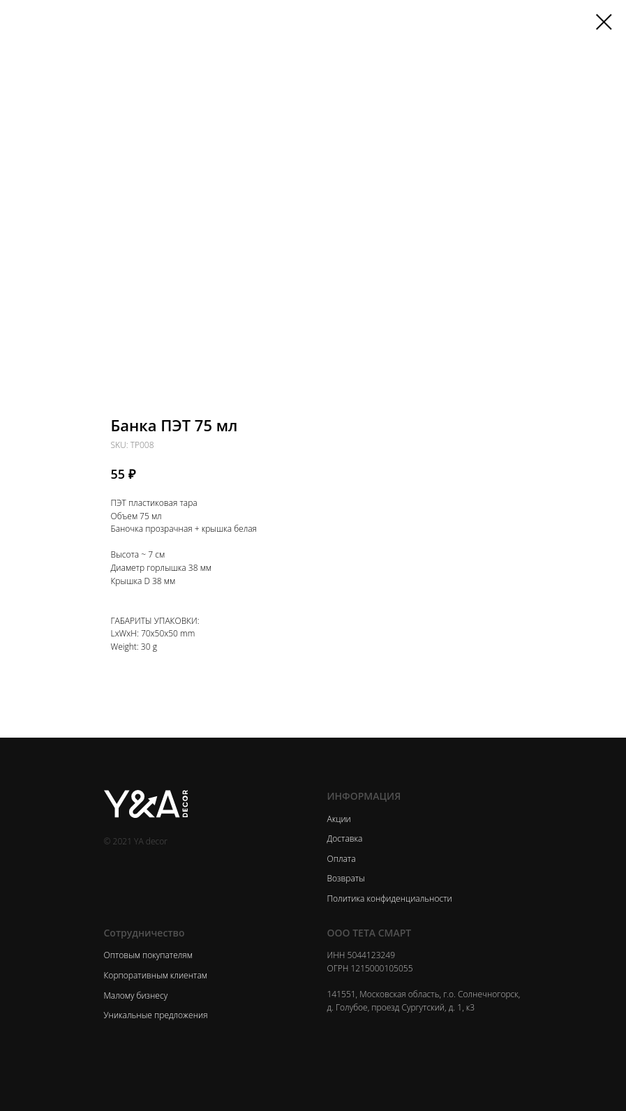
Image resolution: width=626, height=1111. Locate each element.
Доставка (345, 838)
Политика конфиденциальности (389, 898)
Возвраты (346, 878)
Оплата (341, 859)
